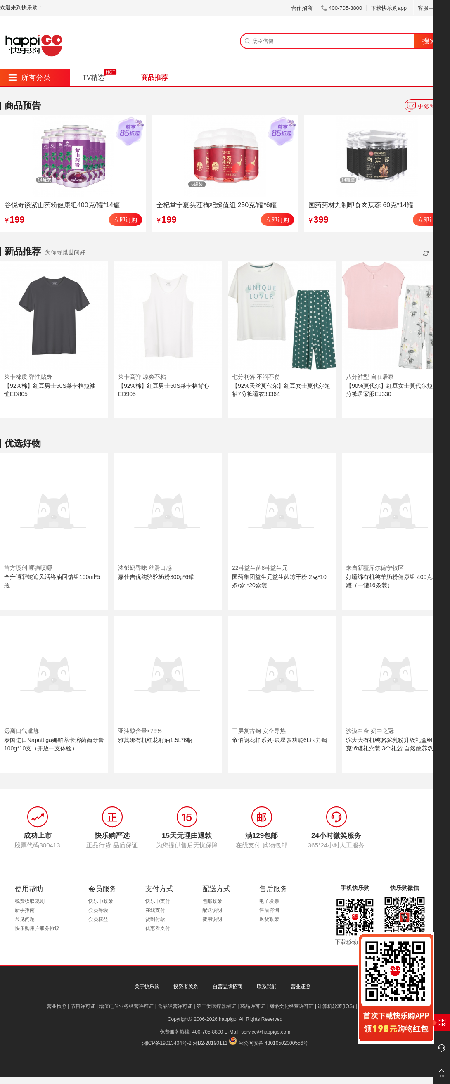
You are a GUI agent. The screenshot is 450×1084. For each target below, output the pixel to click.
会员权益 (98, 919)
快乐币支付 (157, 901)
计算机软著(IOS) (335, 1006)
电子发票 (269, 901)
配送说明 (212, 910)
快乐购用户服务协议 (37, 928)
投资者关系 (185, 986)
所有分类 (30, 77)
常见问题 (25, 919)
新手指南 (25, 910)
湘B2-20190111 (210, 1043)
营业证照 (300, 986)
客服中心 (431, 8)
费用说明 (212, 919)
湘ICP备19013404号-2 (167, 1043)
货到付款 (155, 919)
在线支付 (155, 910)
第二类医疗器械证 (216, 1006)
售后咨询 (269, 910)
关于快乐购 (147, 986)
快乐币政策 (100, 901)
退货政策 (269, 919)
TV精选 (93, 77)
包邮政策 (212, 901)
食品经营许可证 (175, 1006)
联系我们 (267, 986)
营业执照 (56, 1006)
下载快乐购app (389, 8)
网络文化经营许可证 (291, 1006)
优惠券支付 (157, 928)
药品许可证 (252, 1006)
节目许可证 (83, 1006)
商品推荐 (154, 77)
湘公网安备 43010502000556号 (273, 1043)
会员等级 (98, 910)
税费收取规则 (30, 901)
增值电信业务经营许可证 (126, 1006)
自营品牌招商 (227, 986)
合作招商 (302, 8)
